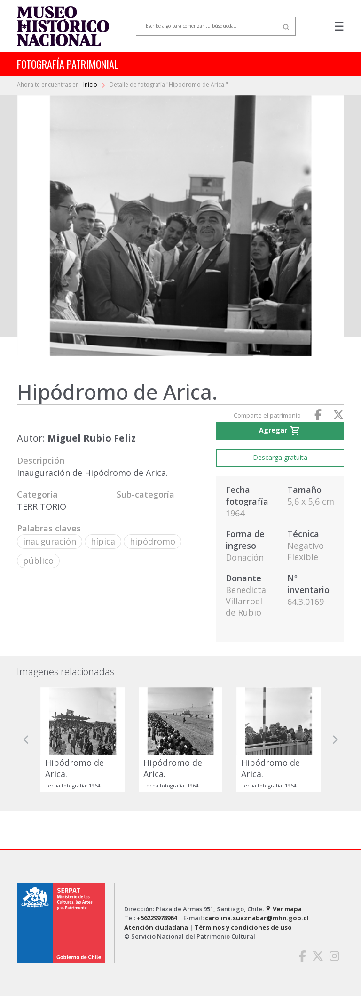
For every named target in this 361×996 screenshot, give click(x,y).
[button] (26, 739)
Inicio (91, 84)
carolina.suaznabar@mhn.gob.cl (256, 918)
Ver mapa (283, 909)
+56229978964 (157, 918)
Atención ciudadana (156, 927)
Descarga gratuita (280, 457)
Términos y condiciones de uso (243, 927)
